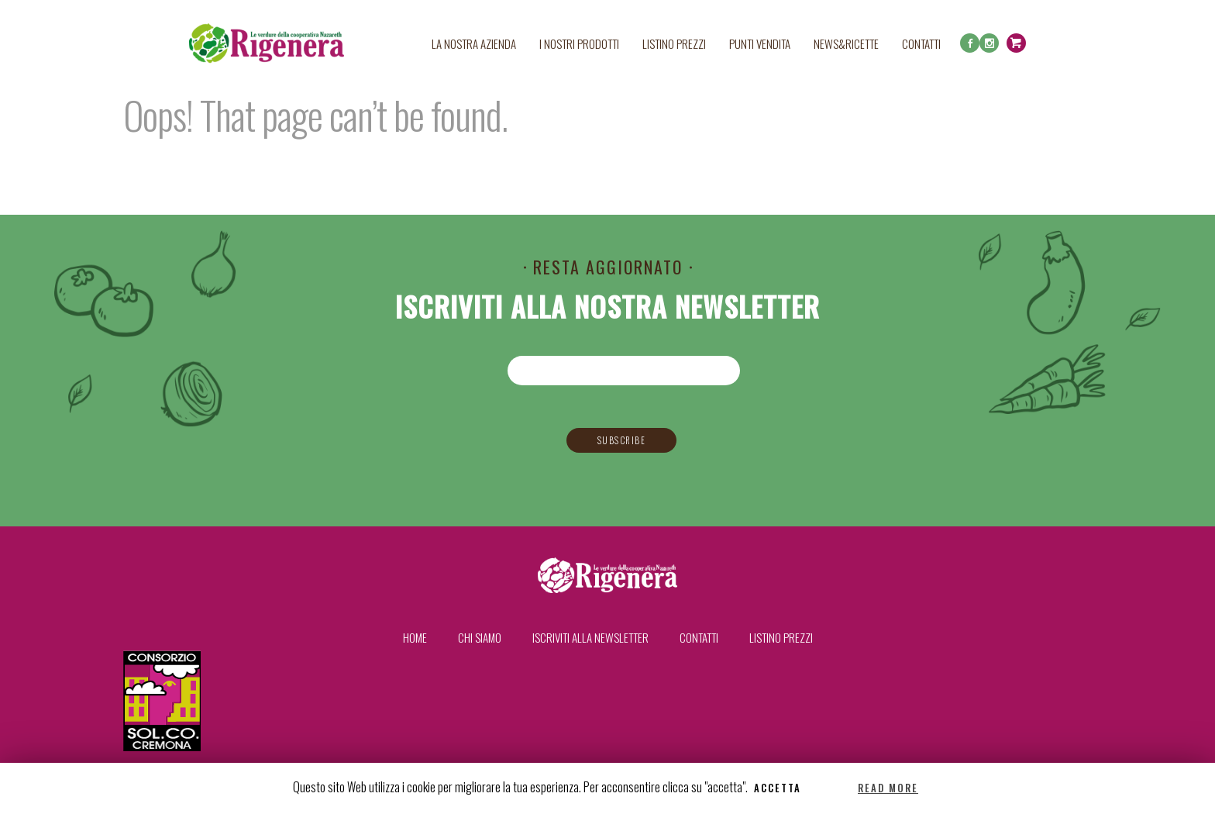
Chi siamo (479, 637)
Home (415, 637)
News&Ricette (846, 43)
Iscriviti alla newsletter (590, 637)
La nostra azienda (474, 43)
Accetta (777, 788)
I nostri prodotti (579, 43)
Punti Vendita (759, 43)
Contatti (921, 43)
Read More (888, 788)
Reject (830, 788)
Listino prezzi (674, 43)
